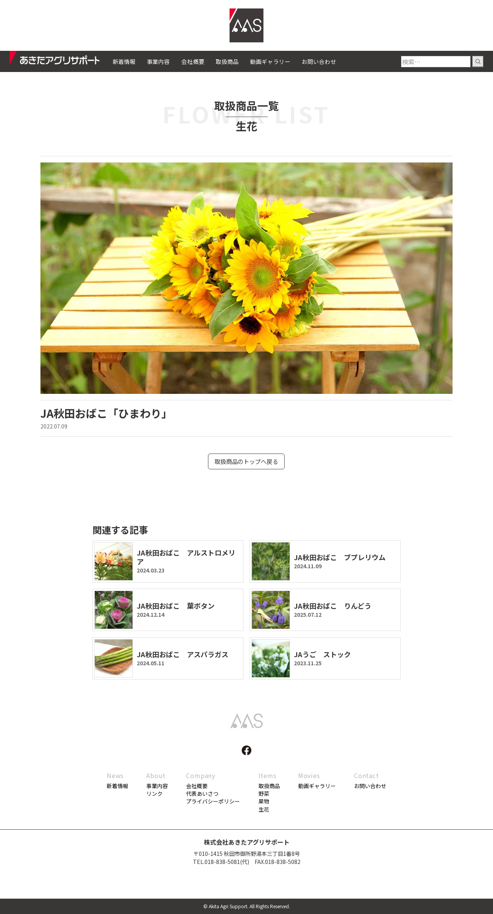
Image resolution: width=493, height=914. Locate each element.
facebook (246, 751)
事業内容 (158, 61)
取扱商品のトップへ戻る (246, 461)
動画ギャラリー (270, 61)
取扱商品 (227, 61)
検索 (477, 61)
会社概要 (193, 61)
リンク (154, 794)
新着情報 (124, 61)
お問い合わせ (319, 61)
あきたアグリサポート (61, 60)
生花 (263, 810)
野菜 (263, 794)
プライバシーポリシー (213, 801)
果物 (263, 801)
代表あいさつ (202, 794)
